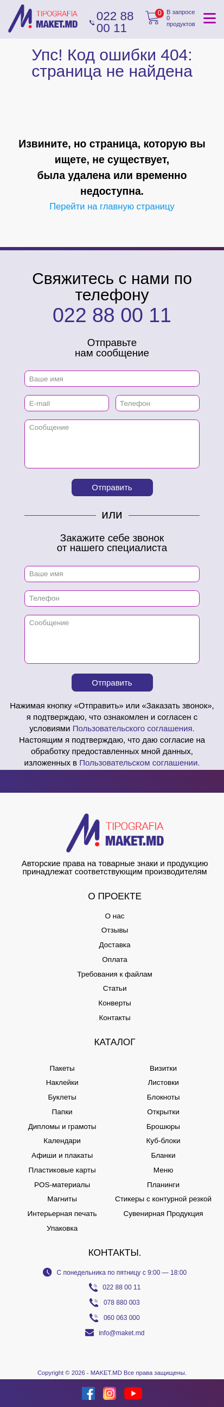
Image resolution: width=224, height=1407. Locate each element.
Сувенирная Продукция (163, 1213)
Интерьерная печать (62, 1213)
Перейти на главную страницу (112, 206)
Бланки (163, 1155)
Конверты (114, 1003)
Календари (62, 1141)
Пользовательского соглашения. (134, 728)
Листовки (163, 1082)
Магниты (62, 1199)
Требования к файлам (114, 974)
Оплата (114, 959)
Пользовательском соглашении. (139, 762)
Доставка (115, 945)
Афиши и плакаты (62, 1155)
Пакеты (61, 1068)
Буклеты (62, 1097)
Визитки (163, 1068)
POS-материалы (62, 1185)
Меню (163, 1170)
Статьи (115, 988)
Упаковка (62, 1228)
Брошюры (163, 1126)
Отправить (112, 487)
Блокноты (163, 1097)
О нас (115, 916)
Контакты (114, 1018)
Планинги (163, 1185)
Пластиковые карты (62, 1170)
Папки (62, 1112)
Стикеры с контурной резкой (163, 1199)
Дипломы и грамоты (62, 1126)
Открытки (163, 1112)
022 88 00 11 (112, 315)
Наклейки (62, 1082)
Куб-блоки (163, 1141)
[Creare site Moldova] (19, 1393)
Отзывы (114, 930)
